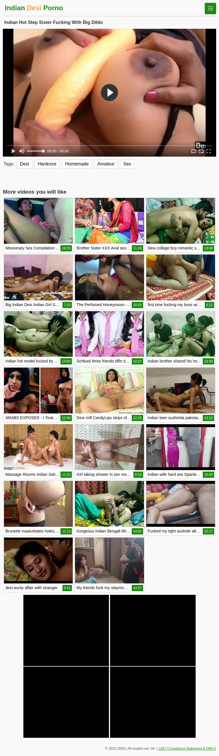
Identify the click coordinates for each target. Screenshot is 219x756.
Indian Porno (34, 8)
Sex (127, 163)
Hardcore (47, 163)
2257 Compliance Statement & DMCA (187, 749)
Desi (24, 163)
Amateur (106, 163)
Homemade (77, 163)
